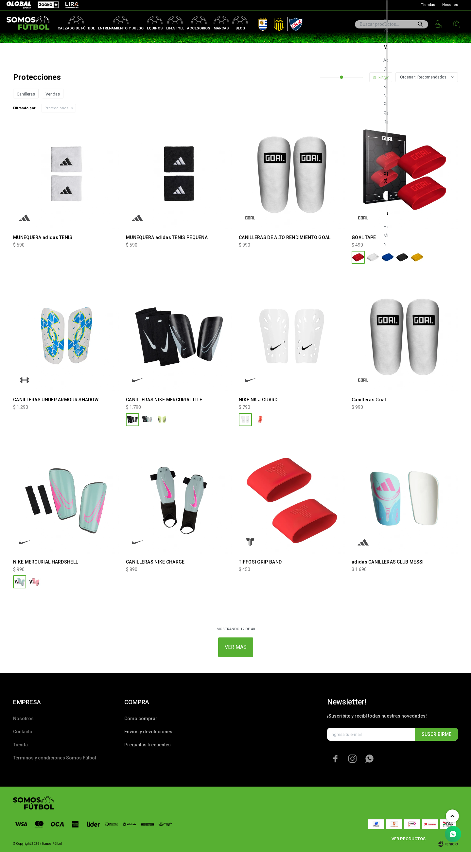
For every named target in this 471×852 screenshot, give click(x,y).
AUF (258, 23)
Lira (68, 5)
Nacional (294, 23)
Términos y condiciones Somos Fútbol (54, 757)
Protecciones (56, 108)
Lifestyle (175, 28)
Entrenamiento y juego (121, 28)
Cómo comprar (140, 718)
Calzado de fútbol (76, 28)
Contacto (22, 731)
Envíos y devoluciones (148, 731)
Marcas (221, 28)
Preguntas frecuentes (147, 744)
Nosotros (450, 5)
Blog (240, 28)
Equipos (155, 28)
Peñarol (277, 23)
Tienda (20, 744)
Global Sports (18, 5)
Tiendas (428, 5)
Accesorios (198, 28)
